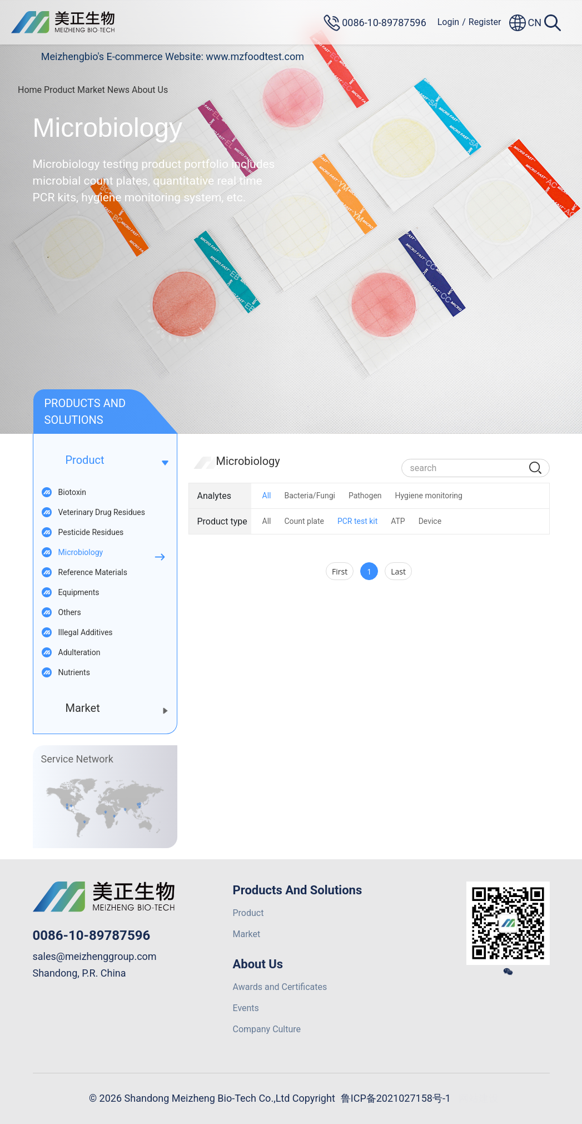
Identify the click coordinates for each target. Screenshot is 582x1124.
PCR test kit (357, 521)
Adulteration (79, 652)
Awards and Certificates (280, 987)
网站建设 (479, 1098)
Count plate (304, 521)
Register (485, 22)
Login (448, 22)
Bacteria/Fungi (309, 495)
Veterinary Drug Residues (101, 512)
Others (69, 612)
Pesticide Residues (91, 532)
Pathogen (365, 495)
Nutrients (74, 672)
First (339, 571)
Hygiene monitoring (428, 495)
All (266, 495)
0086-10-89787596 (92, 935)
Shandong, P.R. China (79, 973)
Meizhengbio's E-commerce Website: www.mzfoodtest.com (172, 56)
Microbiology (80, 552)
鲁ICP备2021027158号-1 (396, 1098)
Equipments (79, 592)
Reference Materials (92, 572)
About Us (150, 90)
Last (398, 571)
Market (91, 90)
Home (30, 90)
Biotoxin (72, 492)
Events (246, 1008)
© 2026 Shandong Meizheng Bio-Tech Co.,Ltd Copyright (212, 1098)
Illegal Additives (85, 632)
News (118, 90)
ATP (398, 521)
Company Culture (267, 1029)
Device (430, 521)
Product (59, 90)
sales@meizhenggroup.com (95, 956)
